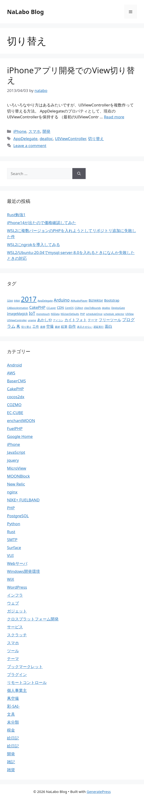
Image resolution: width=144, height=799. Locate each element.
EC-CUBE (15, 412)
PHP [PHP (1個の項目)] (82, 314)
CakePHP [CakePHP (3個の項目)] (37, 307)
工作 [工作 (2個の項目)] (35, 326)
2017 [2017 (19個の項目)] (29, 299)
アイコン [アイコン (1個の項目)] (58, 320)
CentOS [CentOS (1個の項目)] (69, 308)
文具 (11, 714)
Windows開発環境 (23, 571)
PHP (11, 507)
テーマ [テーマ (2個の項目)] (93, 320)
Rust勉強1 (16, 214)
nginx (12, 492)
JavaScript (16, 452)
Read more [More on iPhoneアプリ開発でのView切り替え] (114, 117)
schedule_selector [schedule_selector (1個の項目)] (114, 314)
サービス (15, 627)
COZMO (14, 404)
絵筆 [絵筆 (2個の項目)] (64, 326)
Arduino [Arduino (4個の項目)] (62, 300)
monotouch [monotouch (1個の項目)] (43, 314)
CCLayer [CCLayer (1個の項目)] (51, 308)
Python (13, 523)
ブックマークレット (25, 666)
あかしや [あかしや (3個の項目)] (44, 319)
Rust (11, 531)
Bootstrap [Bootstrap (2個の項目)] (111, 300)
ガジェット (17, 611)
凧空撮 (13, 698)
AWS (11, 373)
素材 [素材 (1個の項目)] (57, 326)
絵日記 (13, 738)
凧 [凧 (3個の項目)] (18, 326)
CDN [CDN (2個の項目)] (60, 307)
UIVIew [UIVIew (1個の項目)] (129, 314)
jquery (13, 460)
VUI (10, 555)
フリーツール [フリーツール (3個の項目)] (110, 319)
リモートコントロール (27, 682)
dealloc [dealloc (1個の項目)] (106, 308)
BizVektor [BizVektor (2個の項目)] (96, 300)
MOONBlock (18, 476)
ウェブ (13, 603)
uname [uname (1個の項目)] (32, 320)
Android (14, 365)
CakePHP (15, 388)
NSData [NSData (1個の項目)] (55, 314)
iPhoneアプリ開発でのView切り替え (71, 75)
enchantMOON (21, 420)
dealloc (46, 138)
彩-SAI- (13, 706)
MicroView (16, 468)
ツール (13, 650)
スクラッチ (17, 634)
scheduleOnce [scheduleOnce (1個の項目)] (94, 314)
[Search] (79, 173)
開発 (46, 131)
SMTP (12, 539)
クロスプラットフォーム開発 (33, 619)
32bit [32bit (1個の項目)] (10, 300)
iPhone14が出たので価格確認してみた (41, 222)
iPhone (19, 131)
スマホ (34, 131)
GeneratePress (99, 791)
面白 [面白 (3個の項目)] (108, 326)
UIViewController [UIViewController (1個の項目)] (17, 320)
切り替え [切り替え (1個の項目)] (26, 326)
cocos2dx (15, 396)
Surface (14, 547)
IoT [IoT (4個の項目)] (32, 313)
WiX (10, 579)
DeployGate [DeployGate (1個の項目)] (118, 308)
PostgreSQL (18, 515)
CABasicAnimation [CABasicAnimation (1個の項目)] (17, 308)
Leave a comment (29, 145)
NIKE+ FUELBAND (23, 500)
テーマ (13, 658)
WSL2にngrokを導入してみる (33, 244)
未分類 (13, 722)
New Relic (16, 484)
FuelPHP (14, 428)
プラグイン (17, 674)
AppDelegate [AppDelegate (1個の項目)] (45, 300)
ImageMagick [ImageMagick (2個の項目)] (17, 313)
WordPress (17, 587)
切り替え (96, 138)
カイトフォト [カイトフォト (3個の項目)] (75, 319)
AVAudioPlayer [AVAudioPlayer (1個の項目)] (79, 300)
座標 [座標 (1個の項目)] (42, 326)
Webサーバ (17, 563)
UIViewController (70, 138)
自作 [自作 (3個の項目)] (72, 326)
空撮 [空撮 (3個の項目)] (50, 326)
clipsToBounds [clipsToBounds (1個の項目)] (92, 308)
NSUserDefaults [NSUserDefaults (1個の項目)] (70, 314)
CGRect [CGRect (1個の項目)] (79, 308)
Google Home (20, 436)
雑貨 (11, 769)
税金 (11, 730)
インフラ (15, 595)
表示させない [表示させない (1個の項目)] (84, 326)
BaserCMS (16, 381)
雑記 (11, 761)
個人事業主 (17, 690)
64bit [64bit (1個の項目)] (17, 300)
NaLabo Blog (25, 12)
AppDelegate (25, 138)
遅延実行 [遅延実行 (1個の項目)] (98, 326)
